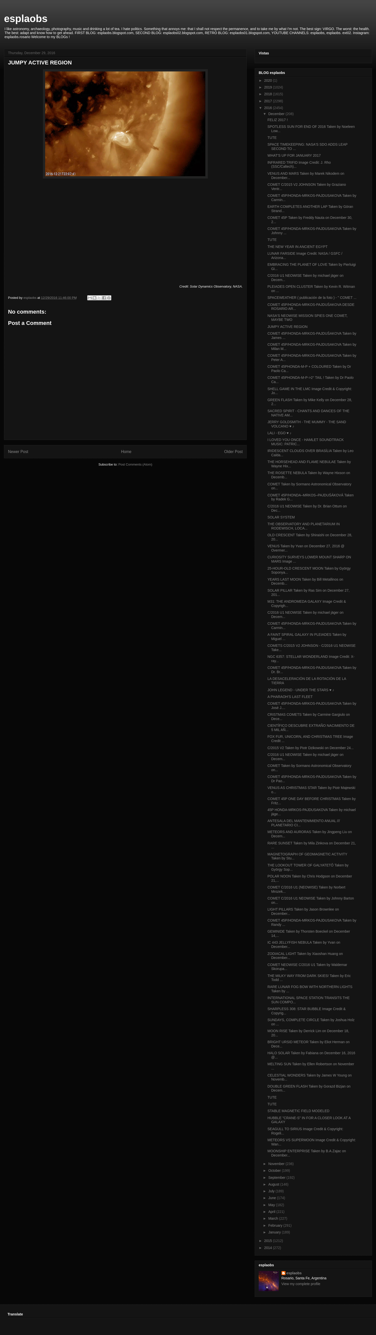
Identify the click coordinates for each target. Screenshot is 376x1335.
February (275, 1225)
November (276, 1164)
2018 (268, 94)
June (272, 1198)
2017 (268, 101)
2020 (268, 80)
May (272, 1205)
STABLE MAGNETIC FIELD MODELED (298, 1111)
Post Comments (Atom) (135, 464)
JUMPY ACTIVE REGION (287, 327)
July (271, 1191)
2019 (268, 87)
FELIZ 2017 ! (277, 120)
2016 (268, 108)
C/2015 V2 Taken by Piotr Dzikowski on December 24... (310, 748)
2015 (268, 1241)
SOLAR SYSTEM (281, 517)
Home (126, 452)
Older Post (233, 452)
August (274, 1184)
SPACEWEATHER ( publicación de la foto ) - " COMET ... (311, 298)
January (275, 1232)
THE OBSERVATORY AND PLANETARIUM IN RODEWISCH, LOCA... (303, 526)
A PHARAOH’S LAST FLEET (290, 697)
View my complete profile (300, 1284)
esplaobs (25, 18)
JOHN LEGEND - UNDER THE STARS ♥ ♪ (300, 690)
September (277, 1178)
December (276, 114)
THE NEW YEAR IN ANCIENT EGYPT (297, 247)
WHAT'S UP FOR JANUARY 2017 (294, 155)
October (275, 1171)
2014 (268, 1248)
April (272, 1212)
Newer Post (18, 452)
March (273, 1218)
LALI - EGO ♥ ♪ (279, 433)
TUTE (272, 138)
